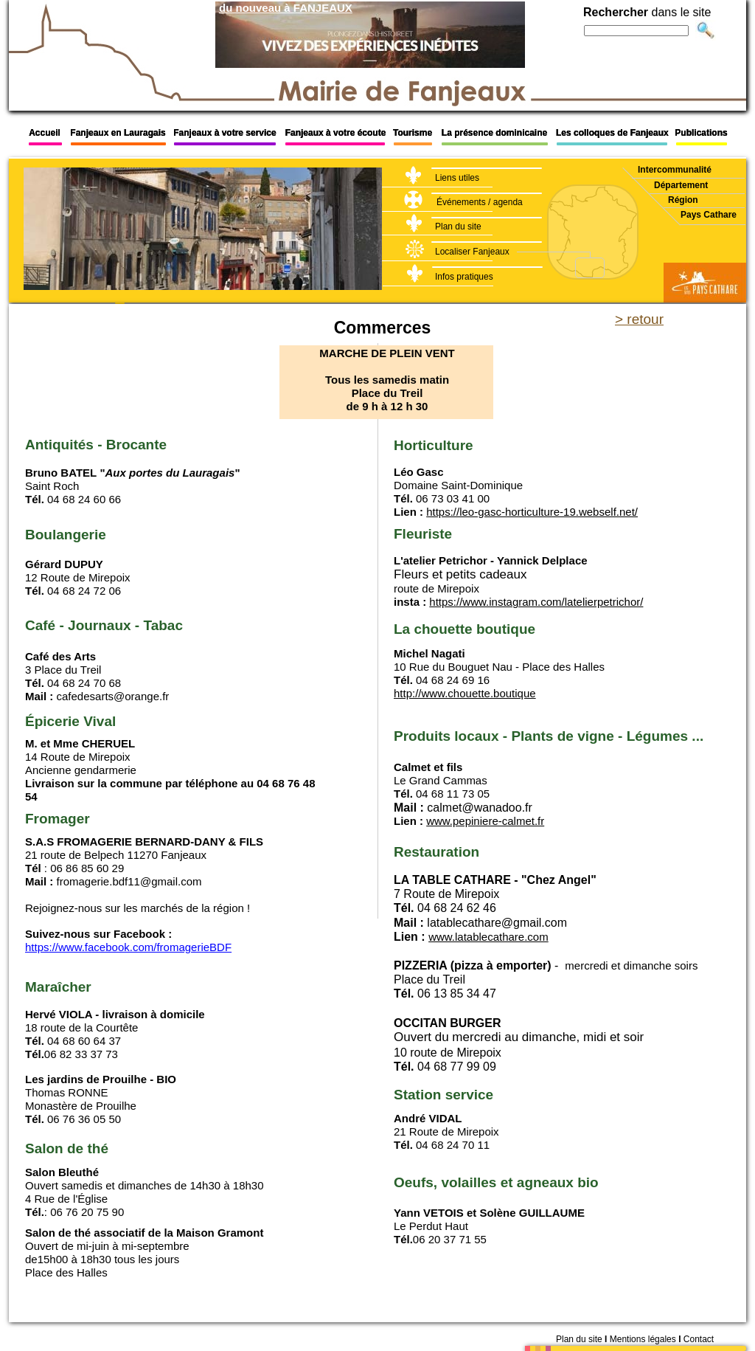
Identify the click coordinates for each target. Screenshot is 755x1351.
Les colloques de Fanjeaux (613, 133)
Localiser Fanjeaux (472, 251)
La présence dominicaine (494, 133)
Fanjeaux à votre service (224, 133)
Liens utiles (457, 178)
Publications (701, 133)
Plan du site (458, 226)
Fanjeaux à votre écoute (335, 133)
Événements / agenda (479, 202)
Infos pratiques (464, 277)
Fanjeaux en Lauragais (117, 133)
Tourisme (412, 133)
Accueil (44, 133)
